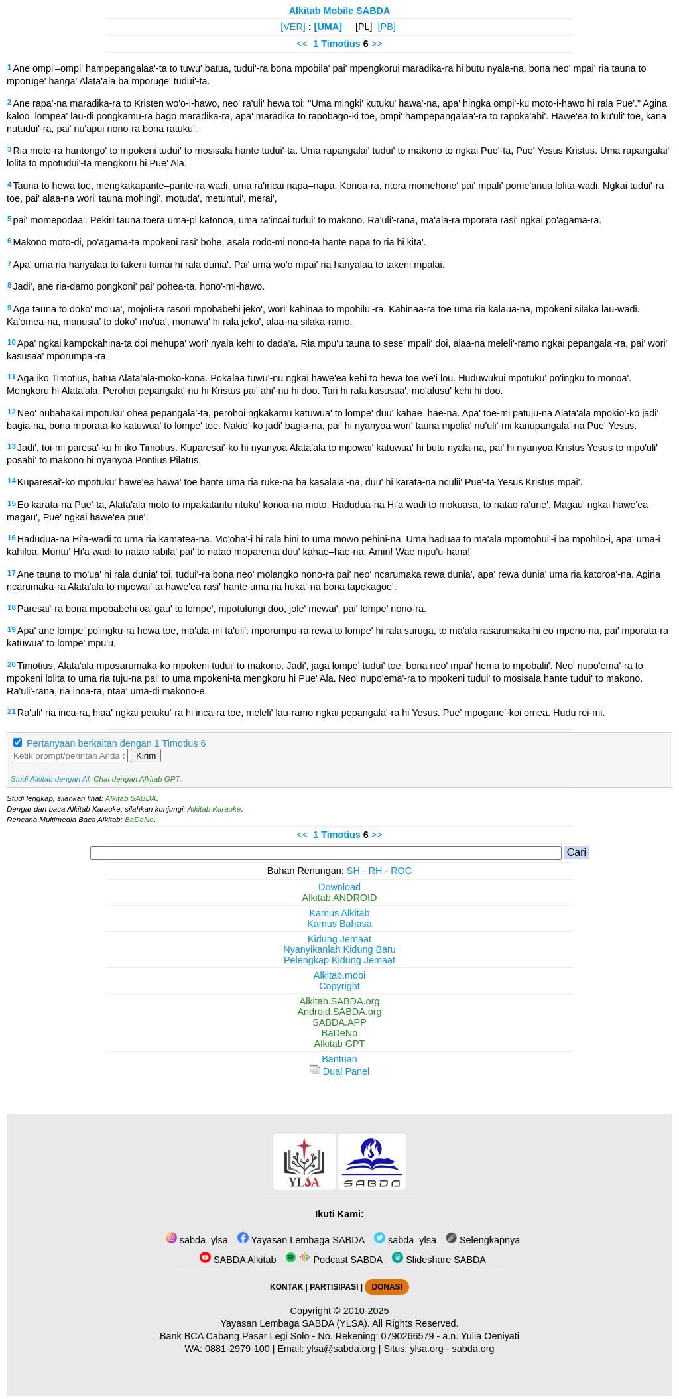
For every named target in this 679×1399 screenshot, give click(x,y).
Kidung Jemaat (339, 939)
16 (11, 538)
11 (11, 377)
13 (11, 446)
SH (353, 870)
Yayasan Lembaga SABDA (301, 1240)
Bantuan (339, 1059)
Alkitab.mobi (339, 975)
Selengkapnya (483, 1240)
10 (11, 342)
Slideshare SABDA (439, 1259)
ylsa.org (426, 1348)
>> (377, 43)
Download (339, 887)
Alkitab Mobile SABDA (340, 10)
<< (302, 43)
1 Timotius (337, 43)
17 (11, 573)
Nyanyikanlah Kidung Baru (339, 949)
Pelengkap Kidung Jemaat (339, 960)
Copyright (339, 986)
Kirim (146, 755)
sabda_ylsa (197, 1240)
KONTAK (286, 1287)
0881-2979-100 (237, 1348)
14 (11, 481)
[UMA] (328, 26)
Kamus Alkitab (339, 913)
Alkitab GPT (339, 1043)
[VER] (293, 26)
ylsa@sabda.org (340, 1348)
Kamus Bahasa (339, 923)
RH (376, 870)
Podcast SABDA (334, 1259)
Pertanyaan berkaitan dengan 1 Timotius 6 (116, 743)
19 (11, 629)
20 (11, 664)
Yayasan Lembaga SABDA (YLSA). (295, 1323)
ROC (401, 870)
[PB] (387, 26)
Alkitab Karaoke (214, 809)
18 (11, 607)
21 (11, 711)
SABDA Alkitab (238, 1259)
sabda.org (473, 1348)
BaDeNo (139, 819)
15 (11, 503)
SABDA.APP (339, 1022)
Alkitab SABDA (130, 798)
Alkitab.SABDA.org (340, 1001)
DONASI (386, 1287)
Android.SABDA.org (339, 1011)
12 (11, 412)
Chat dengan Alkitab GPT (136, 779)
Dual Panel (339, 1071)
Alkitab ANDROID (339, 897)
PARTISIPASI (334, 1287)
